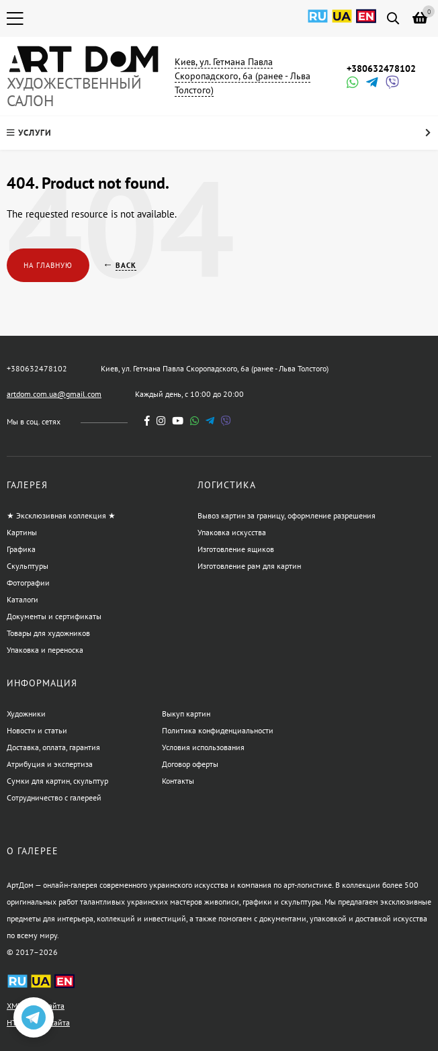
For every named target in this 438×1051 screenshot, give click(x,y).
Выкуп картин (186, 714)
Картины (22, 532)
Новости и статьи (37, 730)
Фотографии (28, 583)
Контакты (178, 781)
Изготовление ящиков (236, 549)
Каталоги (22, 599)
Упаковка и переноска (45, 650)
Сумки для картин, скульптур (57, 781)
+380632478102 (381, 68)
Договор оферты (190, 764)
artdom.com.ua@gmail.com (54, 394)
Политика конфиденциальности (217, 730)
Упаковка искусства (232, 532)
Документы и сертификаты (54, 616)
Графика (21, 549)
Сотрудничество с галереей (54, 797)
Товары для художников (48, 633)
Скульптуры (27, 566)
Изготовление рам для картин (249, 566)
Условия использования (203, 747)
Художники (26, 714)
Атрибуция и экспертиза (50, 764)
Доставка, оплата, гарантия (53, 747)
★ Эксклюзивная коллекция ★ (61, 515)
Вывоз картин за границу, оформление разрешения (287, 515)
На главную (48, 265)
